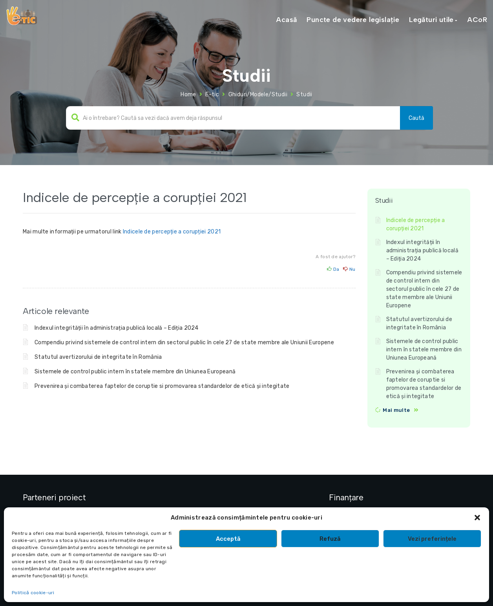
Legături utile (431, 19)
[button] (477, 518)
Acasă (286, 19)
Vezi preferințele (432, 538)
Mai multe (396, 410)
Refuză (330, 538)
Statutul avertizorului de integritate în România (98, 357)
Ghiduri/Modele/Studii (257, 94)
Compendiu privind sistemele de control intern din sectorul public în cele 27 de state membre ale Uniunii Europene (184, 342)
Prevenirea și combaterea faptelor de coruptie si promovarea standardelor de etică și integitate (162, 386)
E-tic (212, 94)
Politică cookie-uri (33, 592)
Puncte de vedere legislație (353, 19)
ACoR (477, 19)
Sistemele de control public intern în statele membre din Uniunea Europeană (135, 371)
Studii (304, 94)
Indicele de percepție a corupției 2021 (172, 231)
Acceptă (228, 538)
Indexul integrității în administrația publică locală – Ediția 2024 (117, 328)
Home (188, 94)
